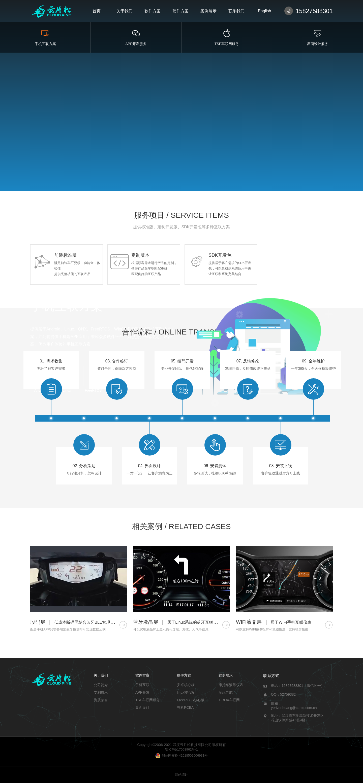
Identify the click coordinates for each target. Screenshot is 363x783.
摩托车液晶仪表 (231, 685)
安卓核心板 (186, 685)
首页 (97, 11)
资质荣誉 (101, 700)
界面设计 (142, 707)
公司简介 (101, 685)
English (264, 11)
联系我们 (236, 11)
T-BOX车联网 (229, 700)
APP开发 (142, 692)
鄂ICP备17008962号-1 (181, 749)
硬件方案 (180, 11)
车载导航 (226, 692)
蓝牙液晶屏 (145, 622)
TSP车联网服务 (147, 700)
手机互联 (142, 685)
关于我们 (124, 11)
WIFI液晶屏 (249, 622)
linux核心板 (186, 692)
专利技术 (101, 692)
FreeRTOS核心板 (190, 700)
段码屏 (37, 622)
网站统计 (181, 774)
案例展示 (208, 11)
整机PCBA (185, 707)
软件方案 (152, 11)
